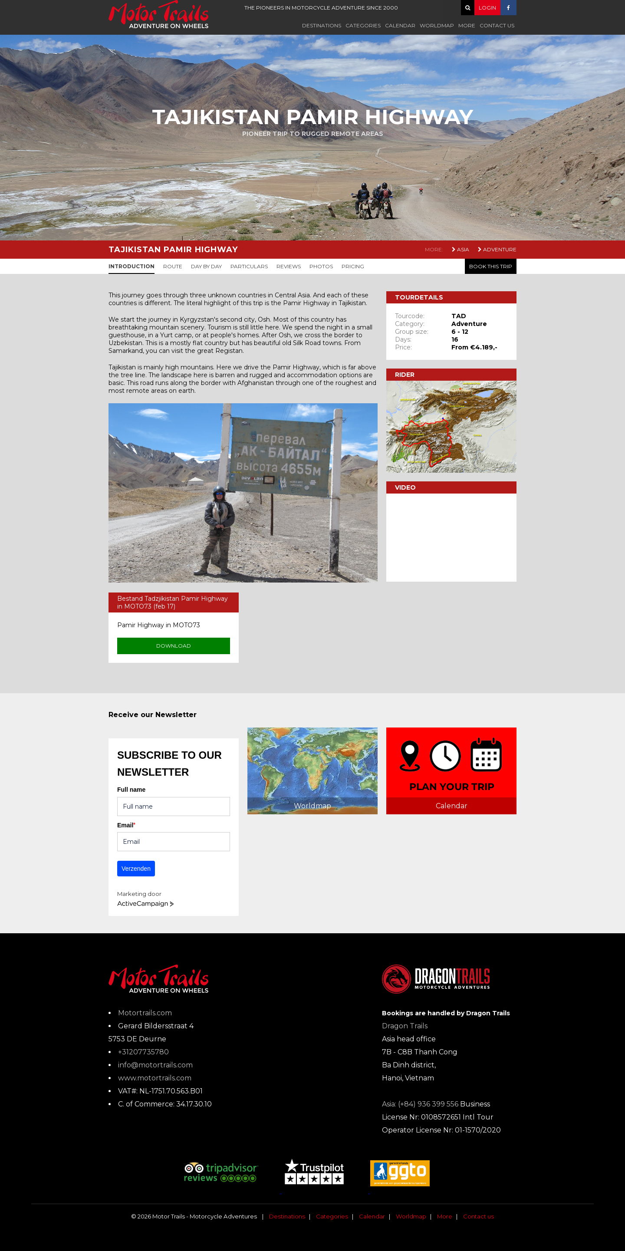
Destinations (321, 25)
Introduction (132, 266)
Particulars (249, 266)
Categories (363, 25)
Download (173, 645)
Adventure (497, 249)
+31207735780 (143, 1052)
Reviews (288, 266)
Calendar (400, 25)
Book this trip (490, 266)
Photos (321, 266)
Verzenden (136, 868)
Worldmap (437, 25)
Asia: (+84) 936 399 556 (420, 1104)
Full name (131, 789)
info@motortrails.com (155, 1065)
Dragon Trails (405, 1026)
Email (126, 825)
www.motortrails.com (154, 1078)
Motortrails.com (145, 1013)
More (466, 25)
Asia (460, 249)
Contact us (497, 25)
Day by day (206, 266)
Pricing (353, 266)
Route (172, 266)
